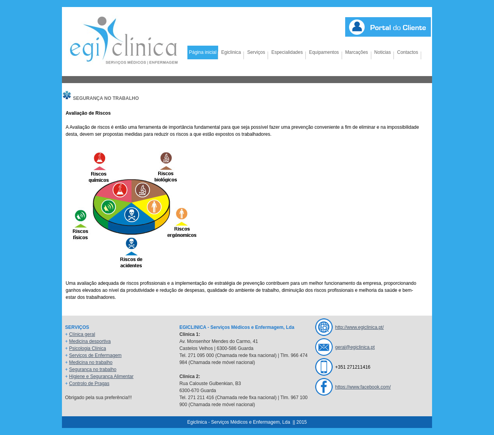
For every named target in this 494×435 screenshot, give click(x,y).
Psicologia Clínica (87, 348)
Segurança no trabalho (92, 369)
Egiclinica (231, 52)
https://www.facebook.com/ (363, 387)
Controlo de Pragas (89, 383)
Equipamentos (324, 52)
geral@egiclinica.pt (355, 347)
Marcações (356, 52)
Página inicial (203, 52)
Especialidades (287, 52)
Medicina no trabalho (90, 362)
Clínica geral (82, 334)
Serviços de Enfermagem (95, 355)
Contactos (407, 52)
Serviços (256, 52)
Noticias (382, 52)
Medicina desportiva (90, 341)
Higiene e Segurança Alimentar (101, 376)
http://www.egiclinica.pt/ (359, 327)
